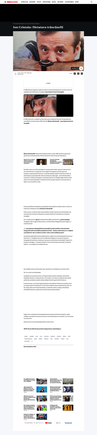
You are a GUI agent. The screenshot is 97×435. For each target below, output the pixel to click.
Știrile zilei (24, 2)
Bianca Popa (20, 74)
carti (41, 336)
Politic (39, 2)
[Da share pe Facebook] (75, 73)
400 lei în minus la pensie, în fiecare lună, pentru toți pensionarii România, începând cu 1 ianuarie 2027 (30, 397)
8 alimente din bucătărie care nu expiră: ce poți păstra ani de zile (55, 407)
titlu (67, 338)
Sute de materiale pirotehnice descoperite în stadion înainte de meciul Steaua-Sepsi (56, 161)
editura (64, 336)
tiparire (62, 338)
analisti (26, 336)
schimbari (57, 338)
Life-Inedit (60, 2)
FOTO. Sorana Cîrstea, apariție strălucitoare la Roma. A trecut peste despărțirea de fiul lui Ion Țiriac (55, 397)
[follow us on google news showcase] (39, 423)
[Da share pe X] (78, 73)
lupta (69, 336)
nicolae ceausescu (28, 338)
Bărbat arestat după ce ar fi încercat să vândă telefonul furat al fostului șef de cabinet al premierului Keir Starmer (56, 388)
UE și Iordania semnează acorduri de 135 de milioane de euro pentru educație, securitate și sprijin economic (56, 380)
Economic (32, 2)
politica (40, 338)
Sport (77, 2)
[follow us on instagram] (58, 423)
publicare (46, 338)
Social (54, 2)
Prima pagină (16, 23)
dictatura (59, 336)
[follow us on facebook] (68, 423)
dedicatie (53, 336)
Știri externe (46, 2)
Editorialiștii (22, 23)
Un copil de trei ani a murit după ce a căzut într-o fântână (29, 380)
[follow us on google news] (29, 423)
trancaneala (26, 341)
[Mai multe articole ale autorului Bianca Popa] (15, 73)
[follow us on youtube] (48, 423)
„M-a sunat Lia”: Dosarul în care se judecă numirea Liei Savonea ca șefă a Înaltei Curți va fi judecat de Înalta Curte (29, 388)
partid (35, 338)
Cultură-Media (69, 2)
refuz (51, 338)
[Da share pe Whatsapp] (82, 73)
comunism (46, 336)
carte (37, 336)
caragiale (32, 336)
